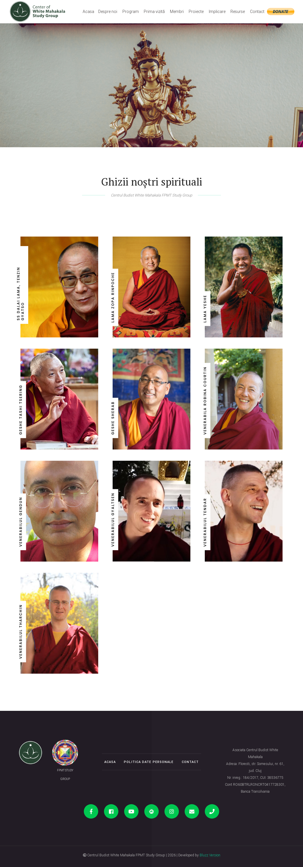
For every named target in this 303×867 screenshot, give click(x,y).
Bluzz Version (210, 855)
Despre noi (107, 11)
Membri (177, 11)
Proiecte (196, 11)
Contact (257, 11)
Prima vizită (154, 11)
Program (130, 11)
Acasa (88, 11)
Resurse (237, 11)
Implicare (217, 11)
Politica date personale (148, 762)
